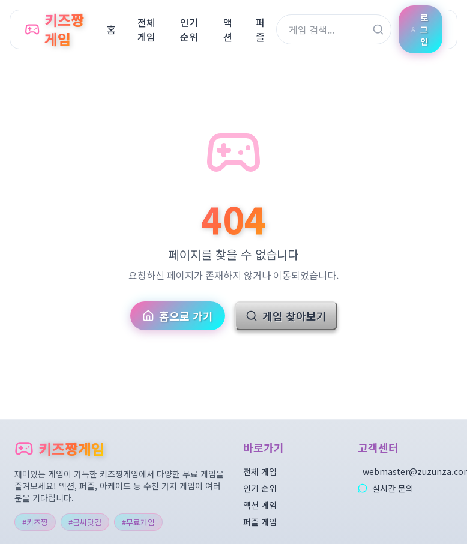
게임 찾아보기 (286, 316)
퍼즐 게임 (260, 522)
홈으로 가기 (177, 316)
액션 (227, 29)
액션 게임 (260, 505)
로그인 (419, 29)
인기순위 (189, 29)
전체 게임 (260, 471)
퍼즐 (260, 29)
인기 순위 (260, 488)
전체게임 (146, 29)
